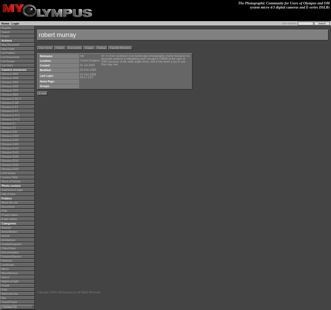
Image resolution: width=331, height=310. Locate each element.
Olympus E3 (9, 127)
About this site (10, 202)
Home (5, 23)
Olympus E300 (10, 136)
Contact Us (10, 307)
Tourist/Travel (9, 302)
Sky (4, 298)
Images (89, 48)
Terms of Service (11, 181)
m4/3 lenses (9, 173)
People (6, 285)
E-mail (42, 93)
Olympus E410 (10, 148)
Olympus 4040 (10, 78)
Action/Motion (9, 231)
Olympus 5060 (10, 86)
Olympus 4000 (10, 74)
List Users (7, 65)
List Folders (8, 53)
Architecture (8, 240)
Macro (5, 269)
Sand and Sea (10, 293)
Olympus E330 (10, 140)
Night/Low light (10, 281)
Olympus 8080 (10, 94)
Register (6, 28)
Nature (5, 277)
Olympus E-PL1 (11, 115)
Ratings (101, 48)
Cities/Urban (9, 248)
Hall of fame (8, 194)
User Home (45, 48)
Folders (60, 48)
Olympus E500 (10, 156)
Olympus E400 (10, 144)
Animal (6, 236)
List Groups (8, 61)
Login (15, 23)
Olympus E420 (10, 152)
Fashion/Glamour (11, 256)
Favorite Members (120, 48)
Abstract (6, 227)
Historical (7, 260)
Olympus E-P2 (10, 111)
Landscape (8, 265)
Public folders (9, 219)
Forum (5, 36)
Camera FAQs (10, 177)
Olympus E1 (9, 123)
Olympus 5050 (10, 82)
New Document (10, 44)
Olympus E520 (10, 165)
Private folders (10, 215)
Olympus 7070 (10, 90)
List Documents (10, 57)
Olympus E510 (10, 160)
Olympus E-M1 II (11, 98)
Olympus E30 (9, 131)
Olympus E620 (10, 169)
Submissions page (12, 190)
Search (6, 32)
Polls (4, 211)
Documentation (10, 252)
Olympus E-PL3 (11, 119)
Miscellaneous (10, 273)
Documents (8, 206)
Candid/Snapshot (11, 244)
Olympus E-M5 (10, 103)
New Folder (8, 49)
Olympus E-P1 (10, 107)
